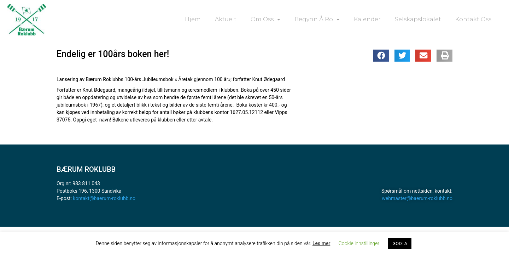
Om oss (265, 19)
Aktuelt (225, 19)
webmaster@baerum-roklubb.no (417, 198)
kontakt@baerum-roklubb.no (104, 198)
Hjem (193, 19)
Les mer (321, 243)
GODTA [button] (399, 243)
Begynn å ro (317, 19)
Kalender (367, 19)
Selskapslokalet (418, 19)
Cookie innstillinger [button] (359, 243)
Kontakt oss (473, 19)
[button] (381, 56)
